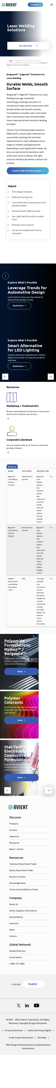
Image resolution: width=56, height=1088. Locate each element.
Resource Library (17, 876)
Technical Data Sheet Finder (23, 864)
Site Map (42, 1037)
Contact (35, 4)
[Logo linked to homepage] (9, 4)
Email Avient (15, 957)
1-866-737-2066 (16, 963)
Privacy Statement (14, 1030)
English (32, 984)
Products (24, 61)
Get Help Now (25, 46)
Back (11, 61)
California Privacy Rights (39, 1030)
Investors (14, 923)
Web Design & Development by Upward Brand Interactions (28, 1046)
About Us (13, 904)
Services (13, 830)
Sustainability (16, 917)
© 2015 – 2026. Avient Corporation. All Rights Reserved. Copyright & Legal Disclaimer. (28, 1021)
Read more (18, 306)
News (12, 929)
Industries (14, 836)
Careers (13, 936)
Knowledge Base (17, 883)
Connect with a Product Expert (26, 171)
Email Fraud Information (21, 1037)
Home (17, 61)
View (51, 477)
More (20, 671)
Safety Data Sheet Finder (21, 870)
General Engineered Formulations (28, 63)
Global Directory (17, 950)
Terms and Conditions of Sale (23, 889)
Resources (14, 842)
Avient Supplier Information (23, 910)
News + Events (16, 849)
